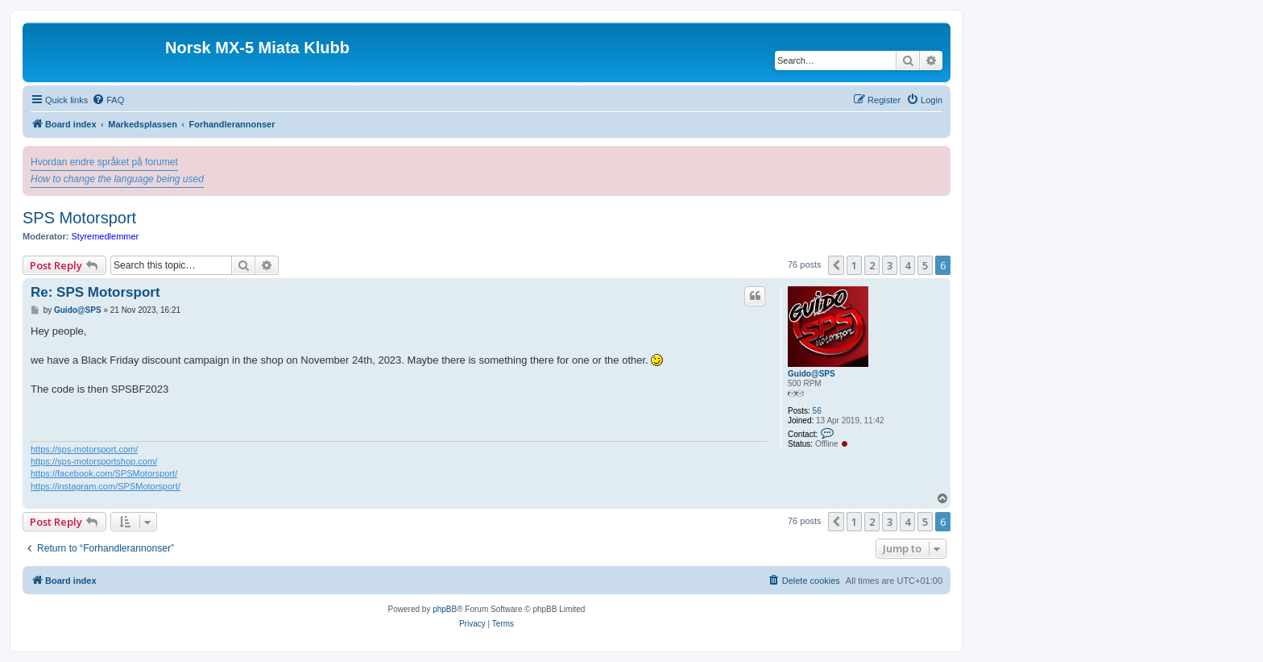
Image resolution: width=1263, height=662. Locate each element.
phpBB (445, 609)
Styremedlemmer (105, 236)
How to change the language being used (117, 179)
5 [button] (925, 265)
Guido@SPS (811, 373)
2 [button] (872, 265)
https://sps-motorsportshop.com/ (94, 461)
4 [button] (907, 265)
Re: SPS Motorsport (95, 292)
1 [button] (854, 265)
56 (817, 410)
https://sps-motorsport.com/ (84, 449)
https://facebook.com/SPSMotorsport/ (104, 473)
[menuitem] (108, 100)
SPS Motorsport (79, 218)
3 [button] (889, 265)
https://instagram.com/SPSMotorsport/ (105, 486)
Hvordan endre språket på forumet (104, 162)
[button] (836, 265)
